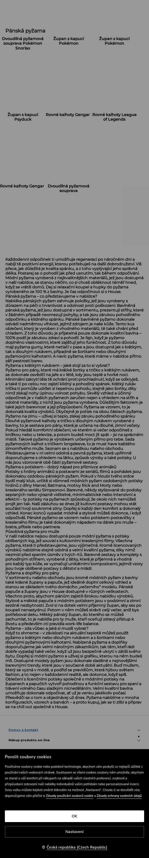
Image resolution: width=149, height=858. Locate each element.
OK (74, 816)
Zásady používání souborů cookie (69, 796)
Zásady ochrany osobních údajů (119, 796)
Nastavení (74, 831)
